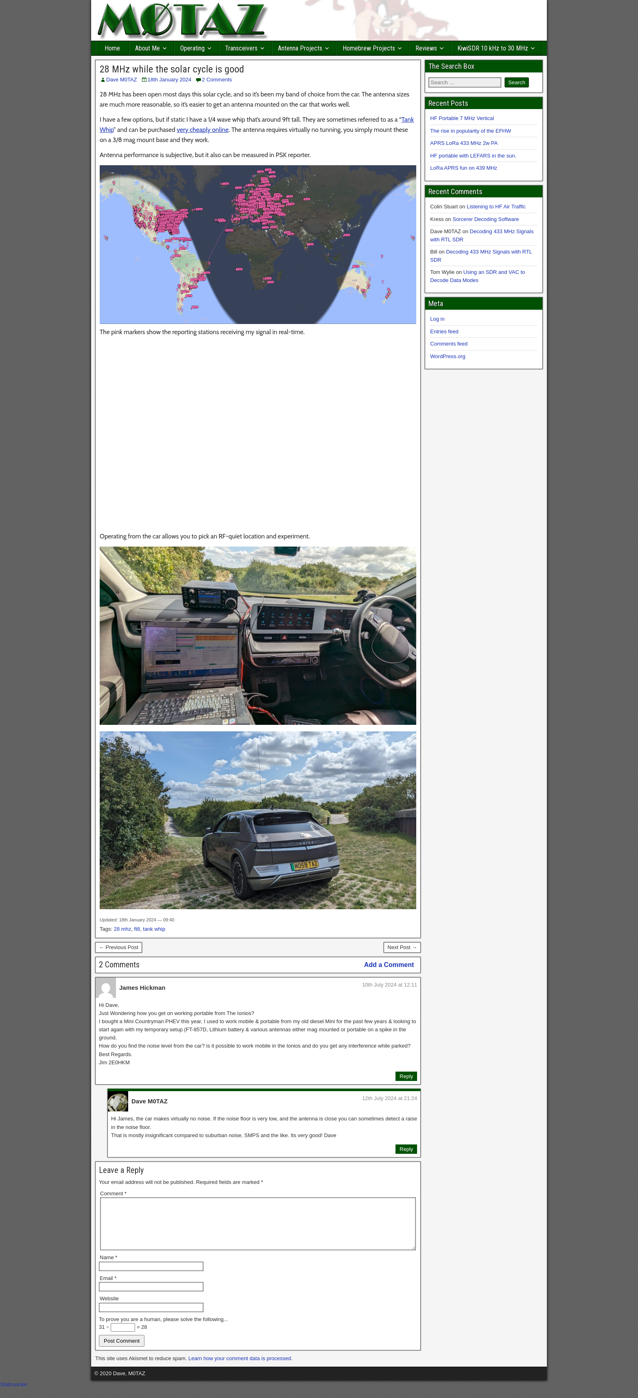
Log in (437, 319)
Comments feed (449, 344)
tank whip (154, 929)
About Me (147, 48)
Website (109, 1308)
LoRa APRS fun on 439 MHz (463, 168)
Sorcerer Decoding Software (485, 219)
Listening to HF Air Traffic (496, 206)
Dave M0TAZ (121, 80)
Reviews (426, 48)
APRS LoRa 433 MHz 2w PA (464, 143)
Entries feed (444, 331)
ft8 (137, 929)
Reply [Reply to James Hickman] (406, 1076)
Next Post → (402, 947)
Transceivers (241, 48)
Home (112, 48)
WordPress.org (447, 356)
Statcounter (13, 1394)
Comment (113, 1193)
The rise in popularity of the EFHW (470, 131)
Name (108, 1267)
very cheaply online (202, 129)
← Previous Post (118, 947)
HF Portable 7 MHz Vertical (462, 118)
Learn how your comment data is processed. (240, 1368)
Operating (192, 48)
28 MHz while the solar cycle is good (172, 69)
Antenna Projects (300, 48)
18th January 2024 (170, 80)
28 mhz (122, 929)
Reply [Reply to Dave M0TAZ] (406, 1149)
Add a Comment (389, 964)
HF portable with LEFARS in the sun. (473, 156)
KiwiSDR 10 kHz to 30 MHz (492, 48)
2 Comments (217, 80)
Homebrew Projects (369, 48)
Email (108, 1288)
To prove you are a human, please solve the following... (163, 1329)
